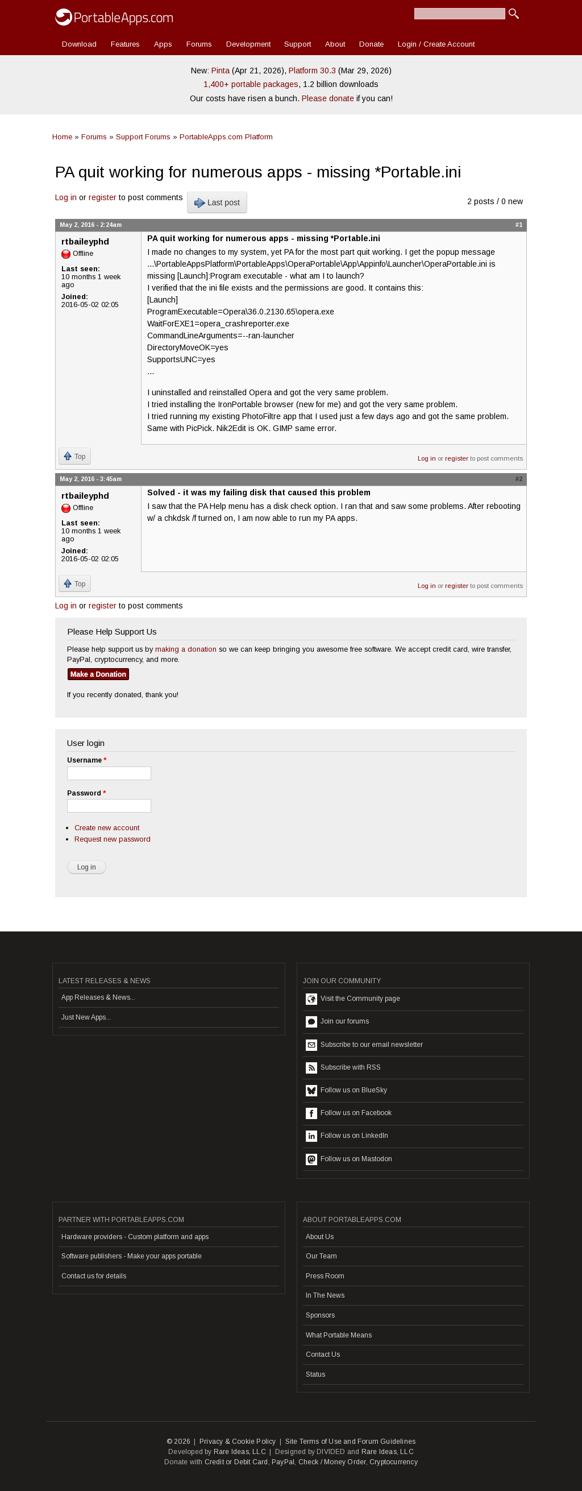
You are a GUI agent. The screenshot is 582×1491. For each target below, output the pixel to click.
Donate (371, 44)
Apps (163, 44)
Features (125, 44)
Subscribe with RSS (343, 1068)
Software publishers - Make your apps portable (131, 1256)
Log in (66, 197)
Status (315, 1374)
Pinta (220, 70)
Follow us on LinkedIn (347, 1136)
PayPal (283, 1462)
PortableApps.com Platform (226, 136)
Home (62, 136)
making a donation (186, 649)
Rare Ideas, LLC (240, 1452)
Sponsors (320, 1315)
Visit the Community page (353, 999)
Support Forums (143, 136)
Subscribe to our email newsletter (364, 1045)
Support (297, 44)
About (335, 44)
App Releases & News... (98, 997)
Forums (199, 44)
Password (86, 793)
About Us (320, 1237)
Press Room (325, 1276)
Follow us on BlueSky (346, 1090)
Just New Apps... (86, 1017)
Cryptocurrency (393, 1462)
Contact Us (323, 1355)
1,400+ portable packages (250, 84)
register (103, 197)
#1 (519, 224)
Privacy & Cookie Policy (237, 1442)
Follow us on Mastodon (349, 1159)
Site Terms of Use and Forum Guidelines (350, 1442)
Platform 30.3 (312, 70)
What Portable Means (339, 1335)
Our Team (321, 1256)
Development (248, 44)
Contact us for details (93, 1276)
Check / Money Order (332, 1462)
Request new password (112, 839)
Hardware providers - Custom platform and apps (135, 1237)
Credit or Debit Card (236, 1462)
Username (86, 760)
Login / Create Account (436, 44)
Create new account (106, 827)
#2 (519, 478)
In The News (325, 1295)
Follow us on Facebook (349, 1113)
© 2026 (178, 1442)
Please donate (328, 98)
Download (79, 44)
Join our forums (337, 1022)
